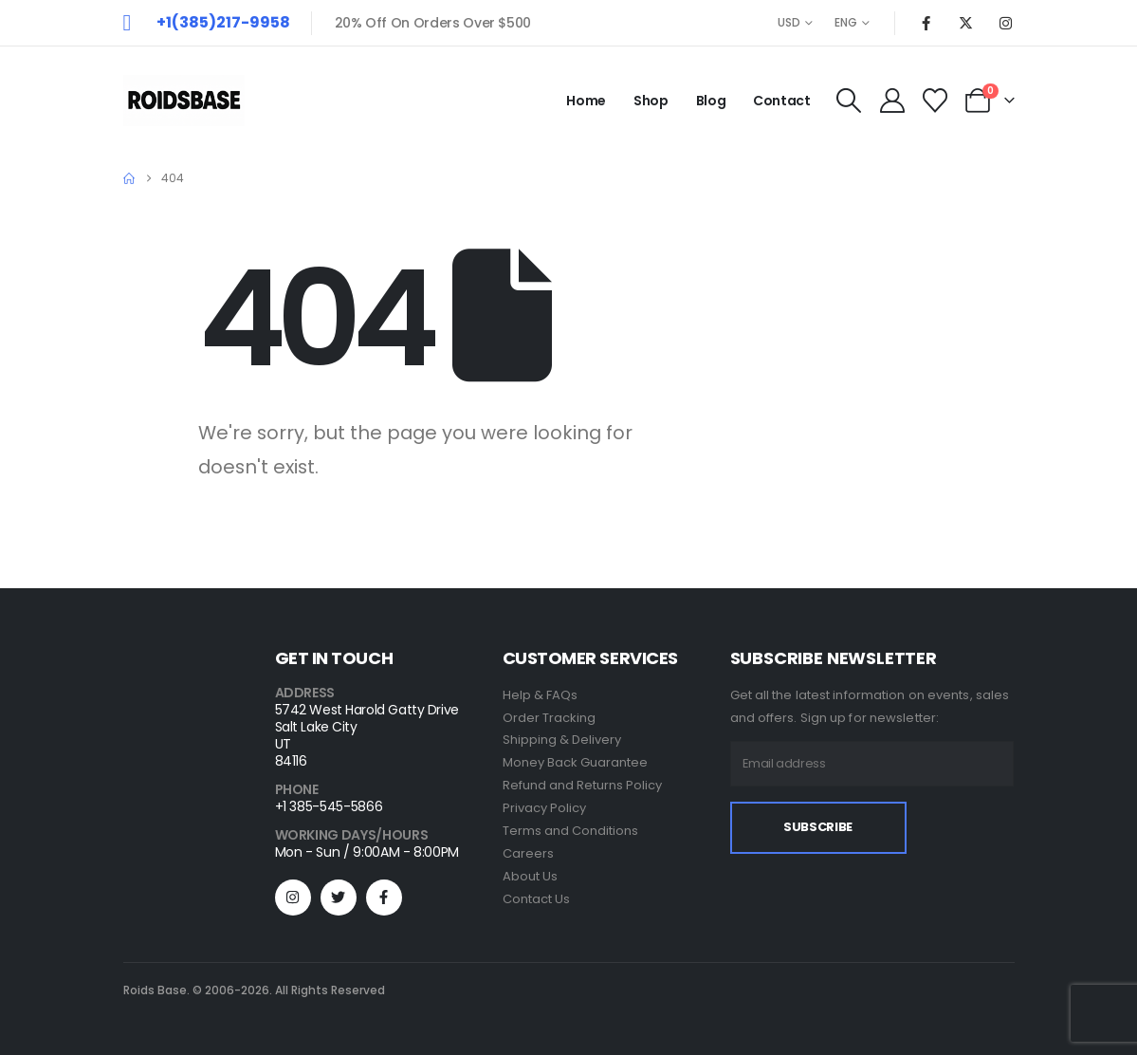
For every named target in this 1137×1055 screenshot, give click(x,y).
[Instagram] (1006, 23)
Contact (782, 100)
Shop (651, 100)
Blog (711, 100)
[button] (849, 100)
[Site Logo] (184, 100)
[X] (966, 23)
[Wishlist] (934, 100)
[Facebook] (926, 23)
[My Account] (892, 100)
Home (586, 100)
